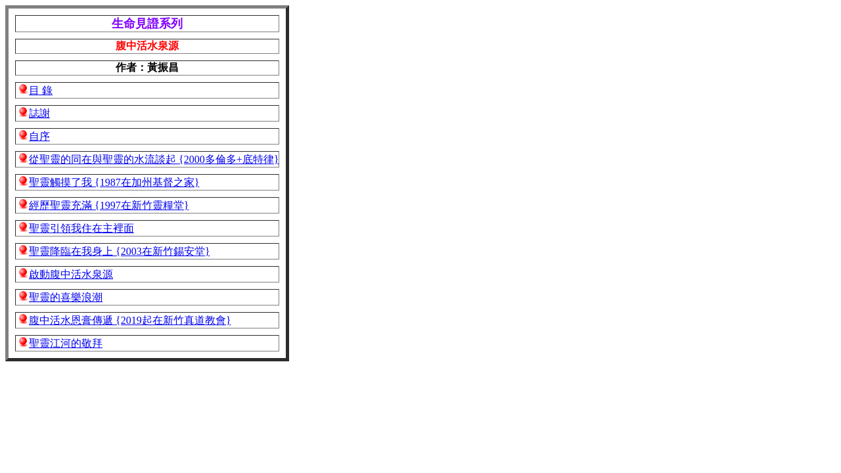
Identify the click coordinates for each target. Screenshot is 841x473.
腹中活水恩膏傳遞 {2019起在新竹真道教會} (130, 320)
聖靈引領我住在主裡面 (81, 228)
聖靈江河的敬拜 (65, 343)
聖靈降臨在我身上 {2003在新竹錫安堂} (119, 251)
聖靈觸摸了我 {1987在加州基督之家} (114, 182)
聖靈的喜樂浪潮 (65, 297)
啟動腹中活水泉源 (71, 274)
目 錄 (41, 90)
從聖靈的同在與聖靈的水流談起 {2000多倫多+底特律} (154, 159)
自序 (39, 136)
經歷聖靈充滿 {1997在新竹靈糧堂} (109, 205)
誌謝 (39, 113)
